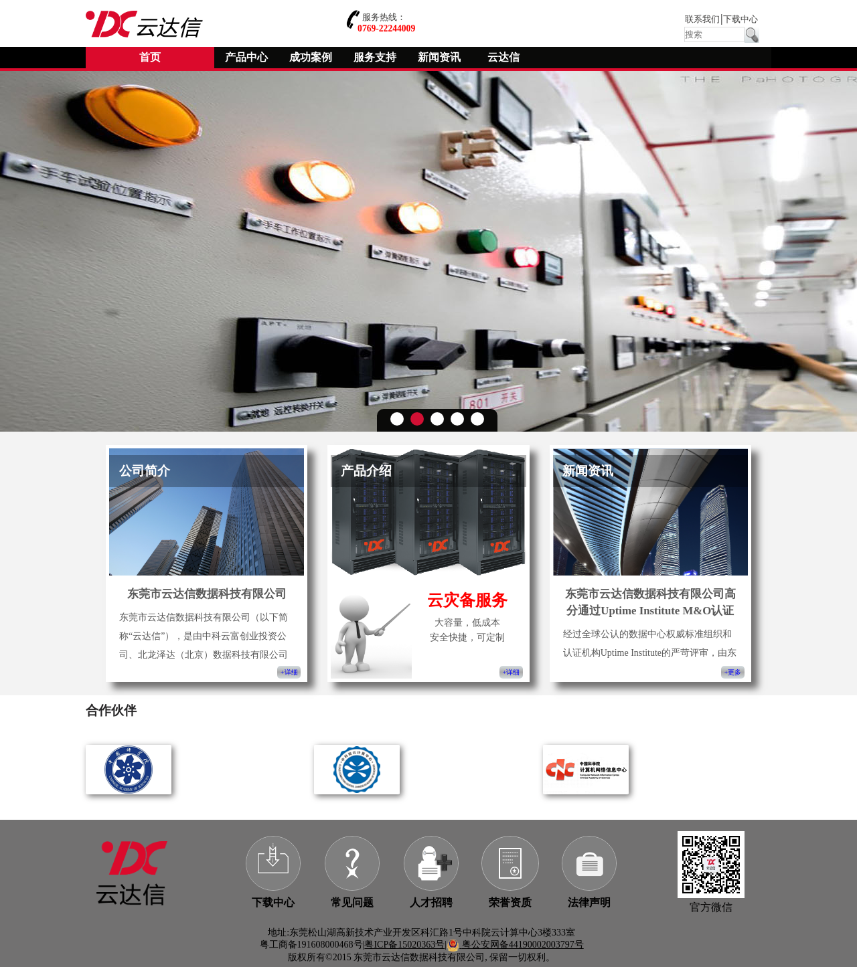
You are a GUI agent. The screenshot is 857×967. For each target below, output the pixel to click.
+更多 (732, 672)
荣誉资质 (510, 902)
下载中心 (740, 19)
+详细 (289, 672)
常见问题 (352, 902)
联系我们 (702, 19)
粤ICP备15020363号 (404, 945)
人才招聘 (431, 902)
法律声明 (589, 902)
